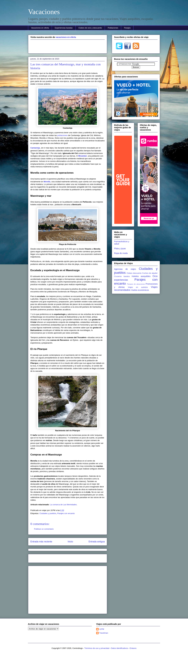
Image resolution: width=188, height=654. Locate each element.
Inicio (70, 541)
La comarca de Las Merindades (63, 504)
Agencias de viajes (125, 269)
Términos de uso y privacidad (96, 648)
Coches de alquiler (150, 273)
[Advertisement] (67, 46)
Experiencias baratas (64, 28)
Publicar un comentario (44, 529)
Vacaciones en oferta (40, 28)
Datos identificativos (119, 648)
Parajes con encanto (66, 513)
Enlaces (133, 648)
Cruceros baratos (122, 276)
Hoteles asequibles (141, 276)
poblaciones (62, 135)
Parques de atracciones (136, 284)
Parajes (127, 28)
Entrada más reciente (41, 541)
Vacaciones (44, 12)
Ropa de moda (121, 253)
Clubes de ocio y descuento (90, 28)
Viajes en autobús (138, 287)
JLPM (101, 629)
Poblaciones (113, 28)
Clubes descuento (134, 273)
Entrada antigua (97, 541)
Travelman (103, 633)
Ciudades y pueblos (47, 513)
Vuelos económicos (140, 290)
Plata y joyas (120, 248)
